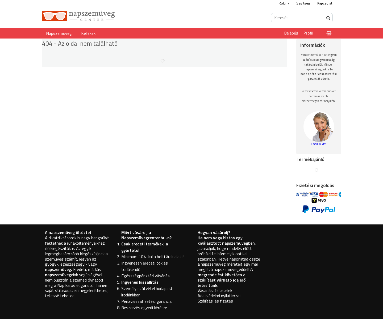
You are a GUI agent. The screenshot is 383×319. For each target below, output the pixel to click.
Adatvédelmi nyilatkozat (219, 295)
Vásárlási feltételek (215, 290)
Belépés (291, 33)
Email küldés (318, 144)
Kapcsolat (324, 3)
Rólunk (284, 3)
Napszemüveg (59, 33)
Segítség (303, 3)
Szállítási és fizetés (215, 301)
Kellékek (88, 33)
